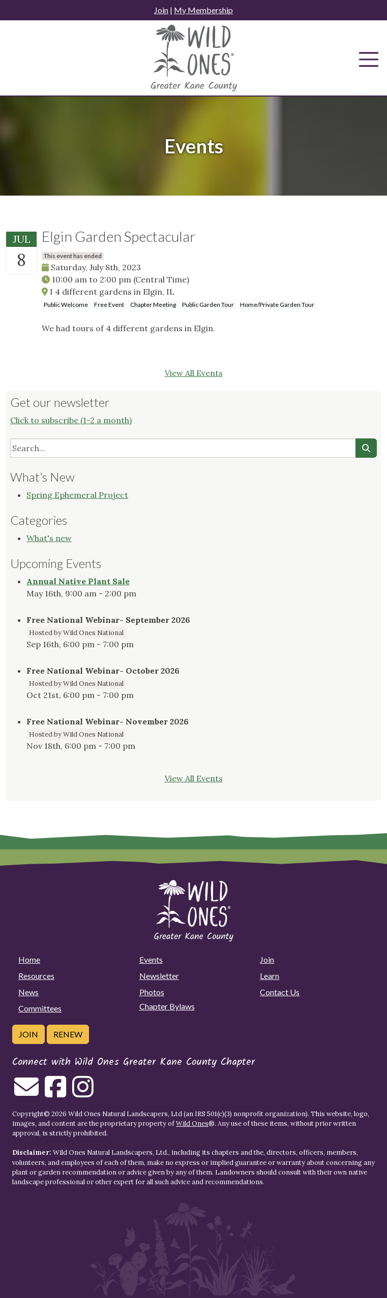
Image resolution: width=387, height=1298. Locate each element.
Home (29, 959)
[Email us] (26, 1093)
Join (161, 10)
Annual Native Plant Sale (78, 581)
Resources (36, 975)
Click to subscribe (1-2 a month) (71, 420)
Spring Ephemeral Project (77, 495)
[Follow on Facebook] (55, 1093)
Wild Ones (192, 1123)
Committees (40, 1008)
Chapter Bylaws (167, 1006)
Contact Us (280, 992)
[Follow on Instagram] (83, 1093)
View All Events (194, 373)
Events (151, 959)
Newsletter (159, 975)
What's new (49, 538)
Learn (269, 975)
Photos (151, 992)
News (28, 992)
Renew (67, 1034)
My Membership (203, 10)
